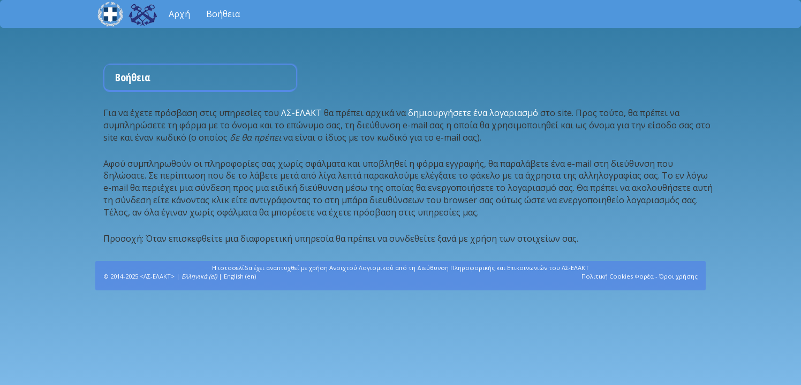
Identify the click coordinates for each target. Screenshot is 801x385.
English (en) (240, 276)
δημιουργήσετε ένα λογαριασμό (473, 113)
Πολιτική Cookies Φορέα (617, 276)
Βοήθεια (223, 14)
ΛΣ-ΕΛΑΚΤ (302, 113)
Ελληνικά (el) (199, 276)
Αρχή (179, 14)
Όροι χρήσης (678, 276)
